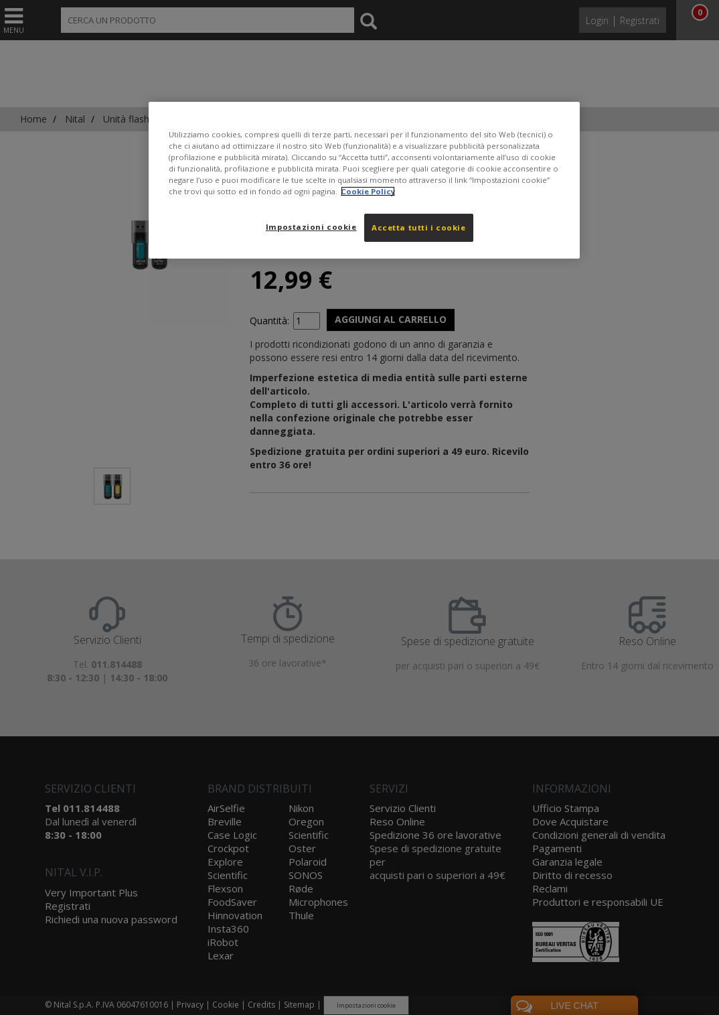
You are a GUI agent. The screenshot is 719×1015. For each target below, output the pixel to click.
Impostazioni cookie (311, 227)
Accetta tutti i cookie (419, 227)
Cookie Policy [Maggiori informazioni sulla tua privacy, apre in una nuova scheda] (368, 191)
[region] (364, 180)
